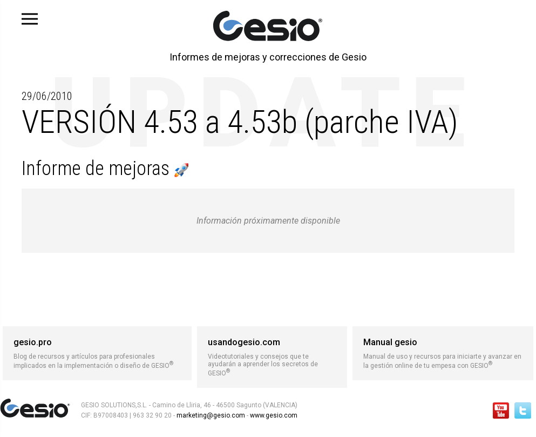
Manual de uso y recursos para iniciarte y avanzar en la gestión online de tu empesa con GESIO (443, 353)
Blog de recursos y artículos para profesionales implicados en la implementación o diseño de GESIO (97, 353)
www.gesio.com (272, 415)
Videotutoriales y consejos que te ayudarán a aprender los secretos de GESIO (272, 357)
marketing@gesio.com (211, 415)
